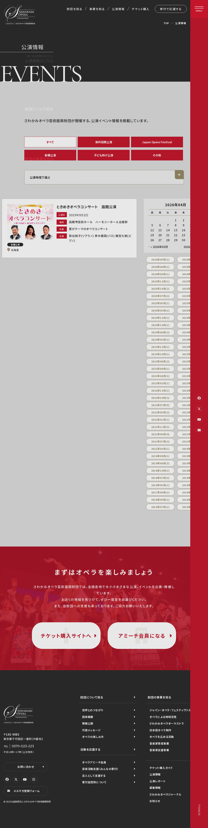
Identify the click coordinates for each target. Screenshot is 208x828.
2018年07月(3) (160, 478)
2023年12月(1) (160, 347)
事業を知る (97, 8)
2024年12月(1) (160, 317)
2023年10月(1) (160, 354)
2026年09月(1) (160, 259)
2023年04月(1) (160, 376)
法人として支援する (94, 775)
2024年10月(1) (160, 325)
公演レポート (157, 781)
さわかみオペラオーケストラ (166, 723)
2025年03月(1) (160, 310)
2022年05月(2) (160, 412)
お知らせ (154, 801)
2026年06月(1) (160, 267)
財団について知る (91, 697)
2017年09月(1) (160, 492)
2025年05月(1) (160, 303)
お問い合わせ (25, 767)
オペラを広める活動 (161, 737)
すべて (50, 142)
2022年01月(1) (160, 419)
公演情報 (118, 8)
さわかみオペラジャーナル (165, 794)
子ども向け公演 (103, 155)
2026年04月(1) (160, 274)
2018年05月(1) (160, 485)
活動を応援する (90, 749)
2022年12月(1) (160, 390)
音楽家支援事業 (159, 750)
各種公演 (50, 155)
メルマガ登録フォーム (27, 791)
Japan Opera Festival (157, 142)
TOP (166, 23)
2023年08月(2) (160, 361)
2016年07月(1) (160, 507)
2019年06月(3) (160, 463)
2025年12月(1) (160, 281)
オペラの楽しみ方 (93, 737)
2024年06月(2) (160, 332)
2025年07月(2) (160, 296)
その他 (157, 155)
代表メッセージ (91, 730)
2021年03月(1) (160, 448)
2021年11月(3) (160, 427)
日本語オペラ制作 (160, 730)
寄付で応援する (171, 9)
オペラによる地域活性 (163, 717)
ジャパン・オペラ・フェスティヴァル (170, 710)
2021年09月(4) (160, 434)
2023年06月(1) (160, 368)
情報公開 (87, 723)
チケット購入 (140, 8)
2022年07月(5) (160, 405)
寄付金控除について (94, 782)
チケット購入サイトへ (66, 635)
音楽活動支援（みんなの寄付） (100, 769)
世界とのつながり (92, 710)
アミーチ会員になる (141, 635)
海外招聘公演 (103, 142)
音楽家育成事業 (159, 743)
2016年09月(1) (160, 499)
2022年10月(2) (160, 398)
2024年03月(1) (160, 339)
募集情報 (155, 787)
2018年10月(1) (160, 470)
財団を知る (74, 8)
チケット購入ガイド (161, 768)
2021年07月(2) (160, 441)
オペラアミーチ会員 (94, 762)
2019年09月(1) (160, 456)
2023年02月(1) (160, 383)
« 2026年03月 (159, 247)
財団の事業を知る (159, 697)
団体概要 (87, 717)
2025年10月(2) (160, 288)
